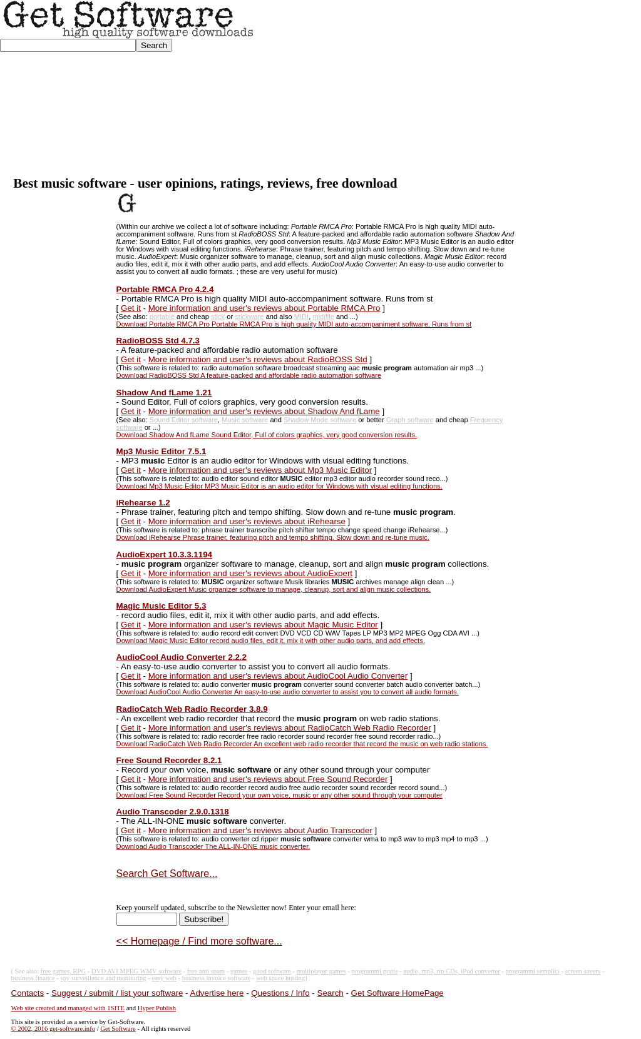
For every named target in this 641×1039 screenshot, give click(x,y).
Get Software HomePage (397, 993)
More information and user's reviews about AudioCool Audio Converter (278, 676)
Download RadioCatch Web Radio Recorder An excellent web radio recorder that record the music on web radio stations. (302, 744)
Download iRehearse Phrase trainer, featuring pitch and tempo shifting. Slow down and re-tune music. (272, 537)
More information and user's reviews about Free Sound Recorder (268, 779)
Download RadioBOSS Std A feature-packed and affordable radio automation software (248, 375)
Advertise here (217, 993)
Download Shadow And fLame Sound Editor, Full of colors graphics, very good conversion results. (266, 434)
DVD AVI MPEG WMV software (136, 971)
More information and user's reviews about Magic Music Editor (263, 624)
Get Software (118, 1028)
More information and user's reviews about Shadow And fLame (264, 411)
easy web (164, 978)
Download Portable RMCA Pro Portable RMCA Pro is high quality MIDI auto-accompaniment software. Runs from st (293, 324)
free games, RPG (63, 971)
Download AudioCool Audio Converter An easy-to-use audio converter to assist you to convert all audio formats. (287, 692)
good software (272, 971)
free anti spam (206, 971)
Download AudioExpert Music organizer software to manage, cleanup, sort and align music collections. (273, 589)
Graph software (410, 419)
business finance (33, 978)
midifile (323, 316)
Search (330, 993)
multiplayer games (321, 971)
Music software (245, 419)
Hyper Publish (157, 1008)
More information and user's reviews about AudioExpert (250, 573)
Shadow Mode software (320, 419)
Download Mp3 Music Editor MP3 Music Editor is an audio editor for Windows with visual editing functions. (279, 486)
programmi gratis (375, 971)
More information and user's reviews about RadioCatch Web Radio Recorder (289, 727)
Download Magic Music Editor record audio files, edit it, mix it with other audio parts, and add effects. (270, 640)
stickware (249, 316)
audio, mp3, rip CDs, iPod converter (451, 971)
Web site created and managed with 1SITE (68, 1008)
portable (162, 316)
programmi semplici (533, 971)
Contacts (27, 993)
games (238, 971)
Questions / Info (280, 993)
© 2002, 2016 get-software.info (53, 1028)
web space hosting (280, 978)
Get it (131, 308)
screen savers (583, 971)
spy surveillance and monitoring (103, 978)
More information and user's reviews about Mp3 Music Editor (260, 470)
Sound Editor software (184, 419)
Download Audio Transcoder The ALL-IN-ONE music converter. (213, 846)
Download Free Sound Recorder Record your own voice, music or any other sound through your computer (279, 795)
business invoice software (216, 978)
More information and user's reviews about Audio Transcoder (260, 830)
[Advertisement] (448, 88)
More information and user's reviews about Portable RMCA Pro (264, 308)
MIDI (301, 316)
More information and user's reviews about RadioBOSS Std (257, 359)
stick (218, 316)
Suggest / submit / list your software (117, 993)
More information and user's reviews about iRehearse (247, 521)
